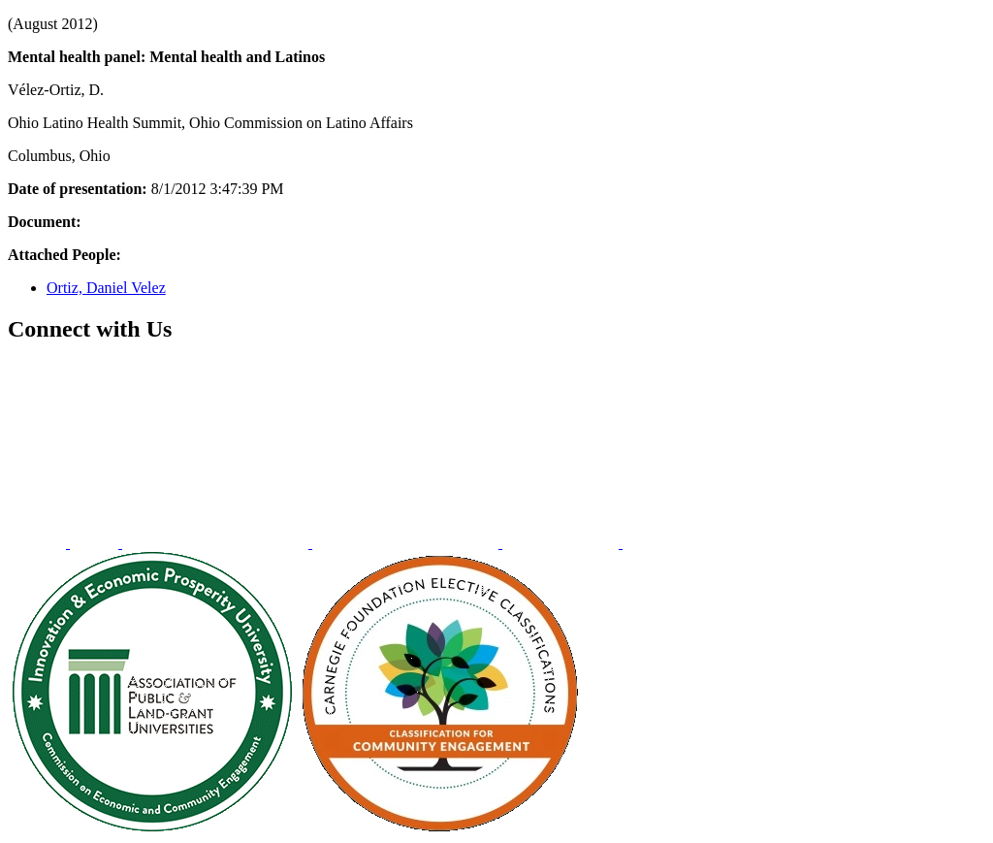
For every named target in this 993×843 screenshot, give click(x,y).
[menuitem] (39, 543)
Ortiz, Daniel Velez (106, 287)
